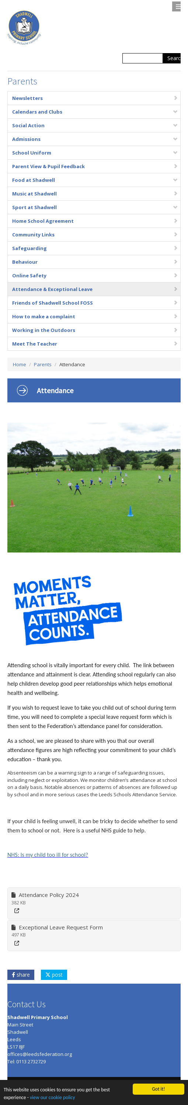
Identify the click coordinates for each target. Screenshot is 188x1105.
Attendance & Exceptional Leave (95, 289)
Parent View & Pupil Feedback (95, 166)
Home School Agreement (95, 221)
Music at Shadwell (95, 193)
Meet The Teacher (95, 343)
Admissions (95, 139)
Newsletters (95, 98)
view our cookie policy (52, 1098)
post (54, 974)
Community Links (95, 234)
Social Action (95, 125)
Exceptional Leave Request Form (57, 927)
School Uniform (95, 152)
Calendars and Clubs (95, 111)
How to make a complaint (95, 316)
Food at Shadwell (95, 180)
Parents (43, 364)
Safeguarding (95, 248)
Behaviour (95, 262)
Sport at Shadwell (95, 207)
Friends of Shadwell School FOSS (95, 302)
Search (175, 58)
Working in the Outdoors (95, 330)
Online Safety (95, 275)
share (21, 974)
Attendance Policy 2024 (45, 894)
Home (19, 364)
